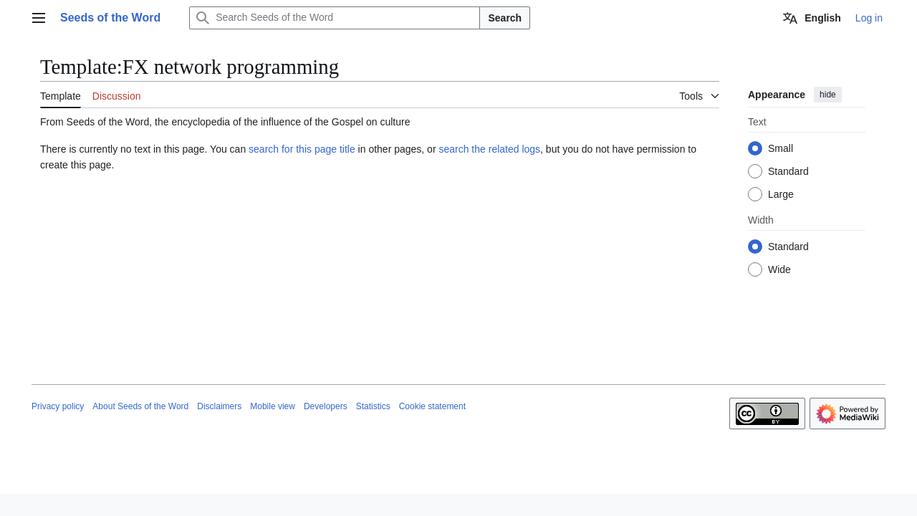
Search (505, 18)
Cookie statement (432, 406)
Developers (325, 406)
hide (828, 95)
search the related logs (489, 149)
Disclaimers (219, 406)
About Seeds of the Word (140, 406)
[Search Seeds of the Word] (334, 17)
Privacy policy (58, 406)
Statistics (373, 406)
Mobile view (272, 406)
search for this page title (302, 149)
